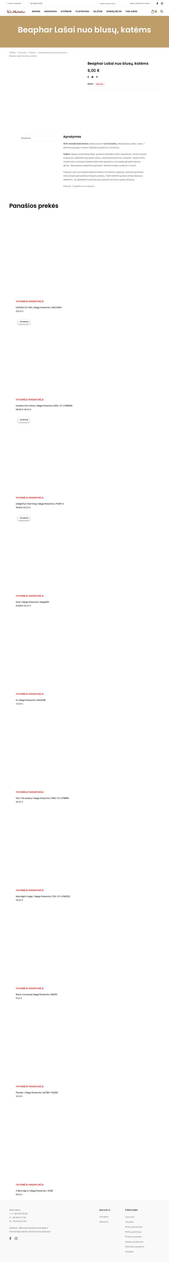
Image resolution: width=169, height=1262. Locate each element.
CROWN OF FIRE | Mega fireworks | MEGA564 (39, 307)
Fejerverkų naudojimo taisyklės (134, 1249)
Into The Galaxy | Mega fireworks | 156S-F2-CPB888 (42, 798)
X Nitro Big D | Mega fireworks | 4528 (34, 1190)
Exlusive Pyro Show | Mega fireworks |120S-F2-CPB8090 (44, 405)
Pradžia (12, 52)
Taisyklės (129, 1222)
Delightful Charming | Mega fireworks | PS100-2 (40, 503)
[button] (108, 3)
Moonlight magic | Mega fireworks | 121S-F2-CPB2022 (43, 896)
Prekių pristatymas (133, 1227)
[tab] (38, 138)
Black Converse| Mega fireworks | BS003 (36, 994)
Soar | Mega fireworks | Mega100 (32, 602)
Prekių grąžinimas (133, 1232)
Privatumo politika (133, 1236)
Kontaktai (103, 1217)
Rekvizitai (104, 1222)
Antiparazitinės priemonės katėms (52, 52)
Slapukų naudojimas (134, 1241)
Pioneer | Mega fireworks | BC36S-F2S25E (37, 1092)
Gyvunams (22, 52)
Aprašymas (26, 138)
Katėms (32, 52)
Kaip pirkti (130, 1217)
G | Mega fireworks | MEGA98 (31, 700)
